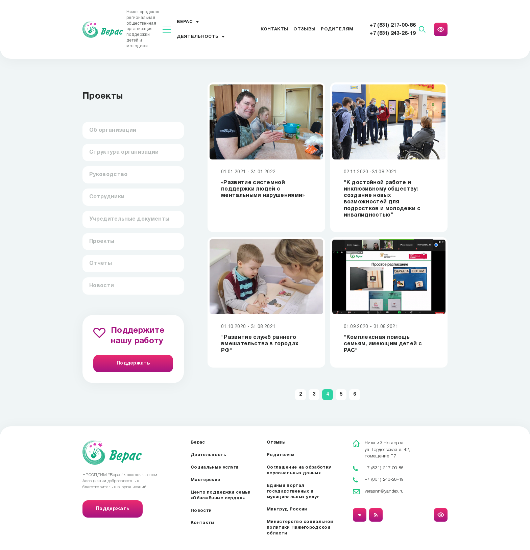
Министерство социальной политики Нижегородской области (300, 527)
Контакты (274, 29)
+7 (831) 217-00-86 (392, 25)
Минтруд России (287, 509)
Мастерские (205, 480)
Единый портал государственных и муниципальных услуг (293, 491)
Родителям (337, 29)
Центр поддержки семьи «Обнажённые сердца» (221, 495)
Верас (185, 22)
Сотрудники (106, 197)
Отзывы (304, 29)
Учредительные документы (129, 219)
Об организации (112, 130)
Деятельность (197, 37)
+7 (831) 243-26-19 (392, 33)
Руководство (108, 174)
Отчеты (100, 263)
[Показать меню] (167, 29)
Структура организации (124, 152)
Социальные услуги (214, 468)
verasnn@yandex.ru (384, 491)
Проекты (101, 241)
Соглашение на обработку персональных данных (299, 470)
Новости (101, 285)
